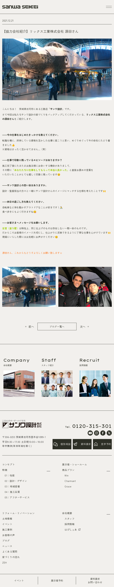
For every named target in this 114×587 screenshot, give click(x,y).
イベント (7, 524)
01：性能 (10, 475)
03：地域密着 (12, 486)
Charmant (70, 481)
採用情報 (69, 524)
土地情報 (7, 518)
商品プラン (68, 470)
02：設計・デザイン (16, 481)
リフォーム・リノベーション (18, 513)
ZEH (4, 562)
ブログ (6, 540)
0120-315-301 (92, 426)
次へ (82, 326)
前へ (31, 326)
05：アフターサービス (17, 497)
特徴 (4, 470)
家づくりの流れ (11, 557)
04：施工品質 (12, 492)
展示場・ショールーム (74, 464)
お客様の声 (8, 535)
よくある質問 (9, 551)
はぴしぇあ (73, 529)
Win (67, 475)
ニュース (7, 546)
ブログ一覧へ (56, 326)
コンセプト (8, 464)
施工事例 (7, 529)
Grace (68, 486)
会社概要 (67, 513)
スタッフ (69, 518)
